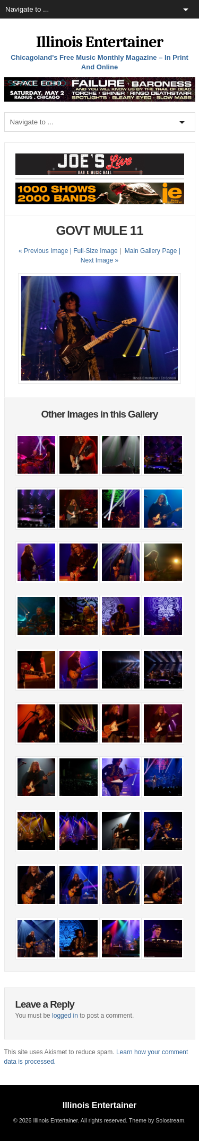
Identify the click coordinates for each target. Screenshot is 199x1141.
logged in (65, 1015)
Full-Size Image (95, 251)
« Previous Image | (46, 251)
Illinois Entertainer (99, 42)
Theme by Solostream (156, 1120)
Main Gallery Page (151, 251)
